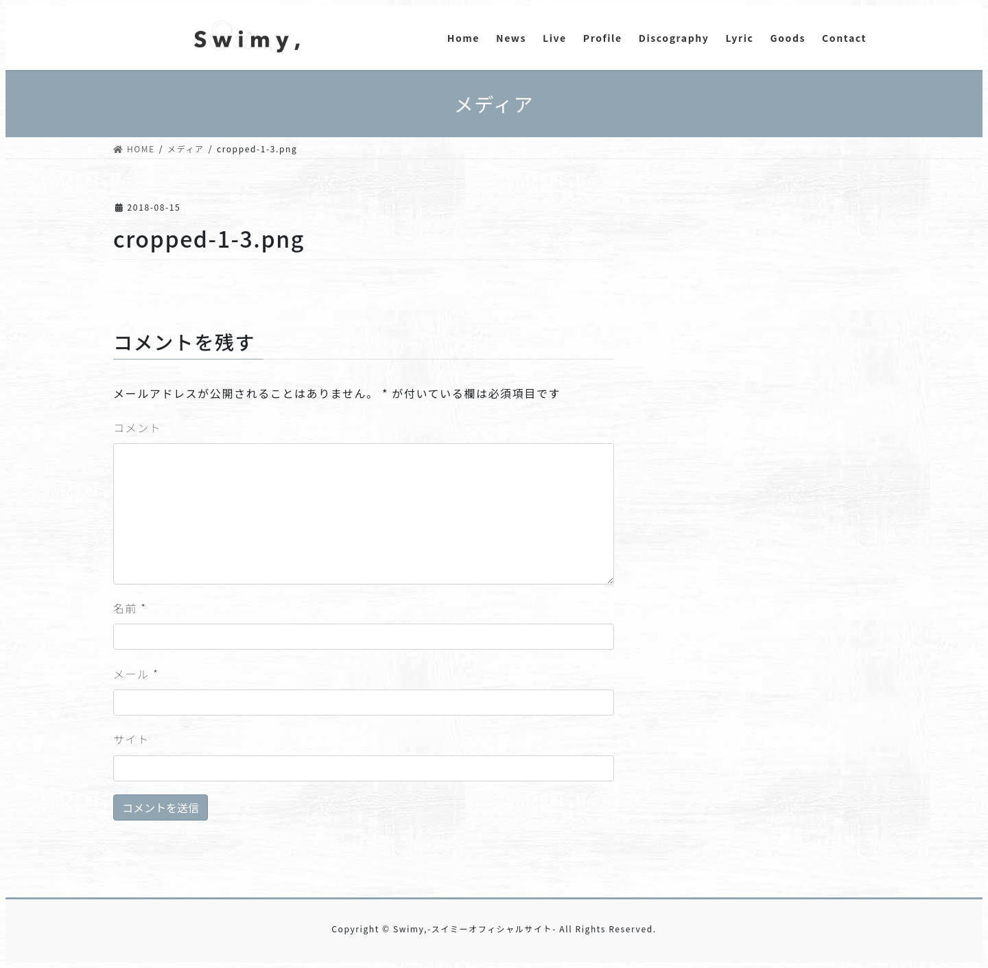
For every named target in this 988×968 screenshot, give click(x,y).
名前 (130, 608)
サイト (131, 739)
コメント (137, 427)
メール (135, 673)
